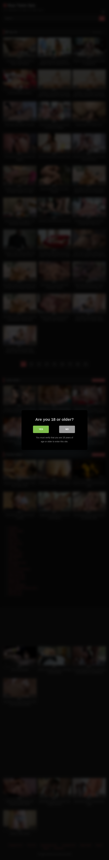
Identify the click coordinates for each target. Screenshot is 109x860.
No (67, 429)
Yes (41, 429)
